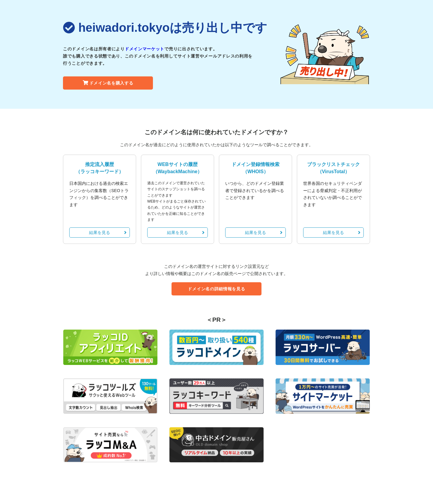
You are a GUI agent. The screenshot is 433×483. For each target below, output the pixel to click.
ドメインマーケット (144, 48)
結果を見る (108, 232)
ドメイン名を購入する (108, 83)
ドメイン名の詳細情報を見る (216, 288)
